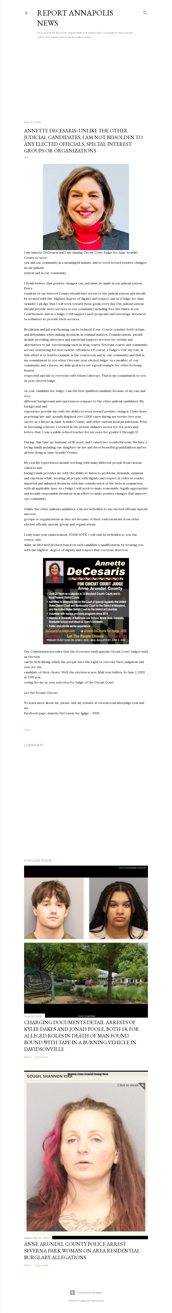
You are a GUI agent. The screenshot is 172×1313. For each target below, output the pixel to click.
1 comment (41, 1057)
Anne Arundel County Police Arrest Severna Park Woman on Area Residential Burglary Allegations (82, 1251)
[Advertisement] (86, 79)
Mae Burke (97, 1300)
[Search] (145, 12)
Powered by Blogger (86, 1292)
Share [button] (27, 729)
